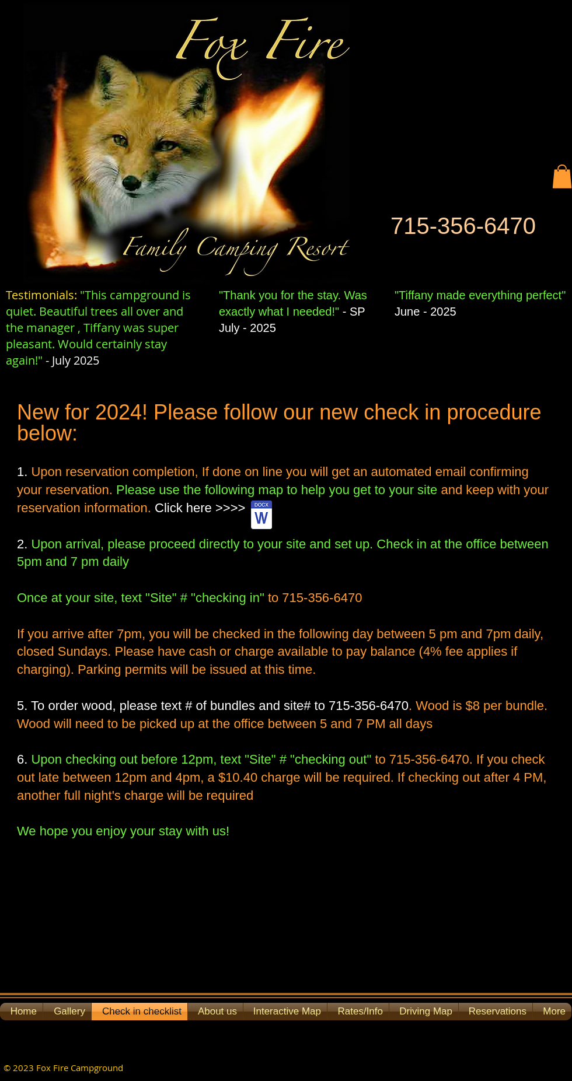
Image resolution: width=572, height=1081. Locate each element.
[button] (562, 176)
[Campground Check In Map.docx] (261, 516)
